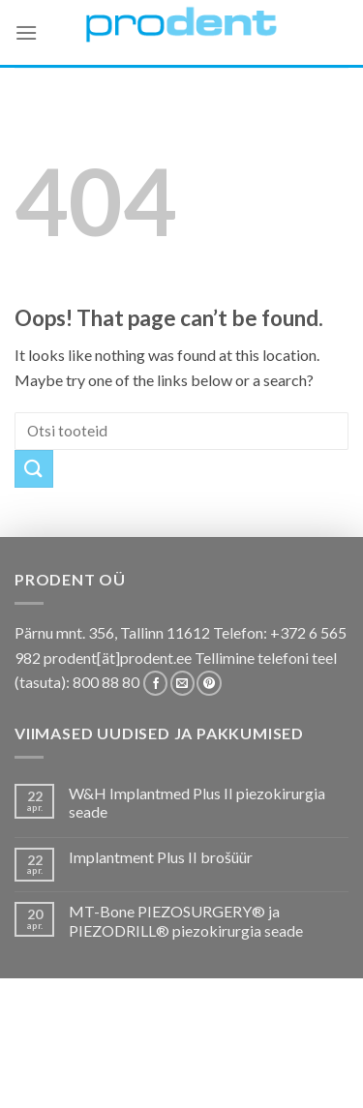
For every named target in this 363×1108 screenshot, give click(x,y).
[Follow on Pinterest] (209, 683)
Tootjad (292, 1061)
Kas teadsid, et (255, 1046)
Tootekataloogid (193, 1061)
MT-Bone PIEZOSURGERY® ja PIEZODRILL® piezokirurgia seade (186, 920)
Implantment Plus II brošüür (161, 857)
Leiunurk (266, 1074)
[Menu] (26, 32)
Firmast (97, 1074)
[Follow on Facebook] (155, 683)
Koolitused (81, 1061)
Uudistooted (180, 1074)
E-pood (79, 1046)
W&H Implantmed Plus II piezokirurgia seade (197, 802)
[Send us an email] (182, 683)
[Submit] (34, 469)
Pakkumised (154, 1046)
